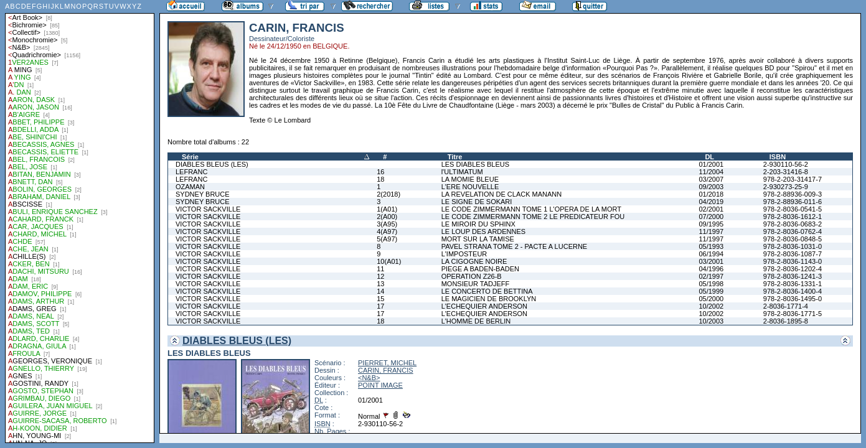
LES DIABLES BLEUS (475, 164)
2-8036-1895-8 (785, 321)
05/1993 (711, 246)
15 (380, 298)
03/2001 (711, 261)
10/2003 (711, 321)
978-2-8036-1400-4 (792, 291)
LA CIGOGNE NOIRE (474, 261)
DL (709, 157)
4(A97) (387, 231)
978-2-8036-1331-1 (792, 283)
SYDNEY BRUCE (203, 194)
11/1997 (711, 231)
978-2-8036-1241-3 (792, 276)
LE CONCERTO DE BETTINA (487, 291)
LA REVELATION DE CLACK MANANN (501, 194)
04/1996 (711, 269)
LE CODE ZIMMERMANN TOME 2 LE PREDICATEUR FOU (533, 216)
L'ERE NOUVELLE (470, 186)
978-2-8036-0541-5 (792, 209)
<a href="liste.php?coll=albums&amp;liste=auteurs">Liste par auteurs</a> (79, 221)
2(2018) (388, 194)
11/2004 (711, 171)
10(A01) (389, 261)
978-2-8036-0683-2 (792, 224)
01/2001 (711, 164)
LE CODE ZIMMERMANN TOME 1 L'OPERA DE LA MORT (531, 209)
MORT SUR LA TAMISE (477, 239)
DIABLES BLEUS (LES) (212, 164)
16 (380, 171)
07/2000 (711, 216)
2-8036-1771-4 (785, 306)
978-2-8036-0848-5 (792, 239)
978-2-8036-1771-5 (792, 313)
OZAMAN (190, 186)
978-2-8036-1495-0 (792, 298)
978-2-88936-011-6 (792, 201)
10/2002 (711, 306)
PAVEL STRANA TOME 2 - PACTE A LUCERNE (514, 246)
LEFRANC (191, 171)
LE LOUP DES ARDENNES (483, 231)
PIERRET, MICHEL (387, 362)
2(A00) (387, 216)
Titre (455, 157)
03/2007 (711, 179)
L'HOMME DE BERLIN (476, 321)
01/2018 (711, 194)
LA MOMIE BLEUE (470, 179)
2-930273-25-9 (785, 186)
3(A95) (387, 224)
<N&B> (369, 377)
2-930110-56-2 (785, 164)
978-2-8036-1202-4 (792, 269)
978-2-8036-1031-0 (792, 246)
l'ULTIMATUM (462, 171)
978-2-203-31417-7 (792, 179)
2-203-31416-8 (785, 171)
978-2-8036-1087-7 (792, 254)
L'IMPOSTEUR (464, 254)
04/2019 (711, 201)
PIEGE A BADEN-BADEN (480, 269)
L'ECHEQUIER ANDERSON (484, 306)
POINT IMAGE (380, 385)
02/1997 (711, 276)
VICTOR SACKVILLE (208, 209)
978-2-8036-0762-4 (792, 231)
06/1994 (711, 254)
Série (190, 157)
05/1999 (711, 291)
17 (380, 306)
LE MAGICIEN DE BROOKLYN (489, 298)
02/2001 (711, 209)
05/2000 (711, 298)
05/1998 (711, 283)
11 (380, 269)
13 (380, 283)
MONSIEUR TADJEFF (475, 283)
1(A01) (387, 209)
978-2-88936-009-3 (792, 194)
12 (380, 276)
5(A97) (387, 239)
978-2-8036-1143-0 (792, 261)
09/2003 (711, 186)
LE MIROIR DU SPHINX (478, 224)
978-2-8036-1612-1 (792, 216)
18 (380, 179)
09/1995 (711, 224)
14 (380, 291)
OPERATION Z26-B (471, 276)
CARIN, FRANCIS (385, 370)
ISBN (778, 157)
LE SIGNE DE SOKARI (476, 201)
